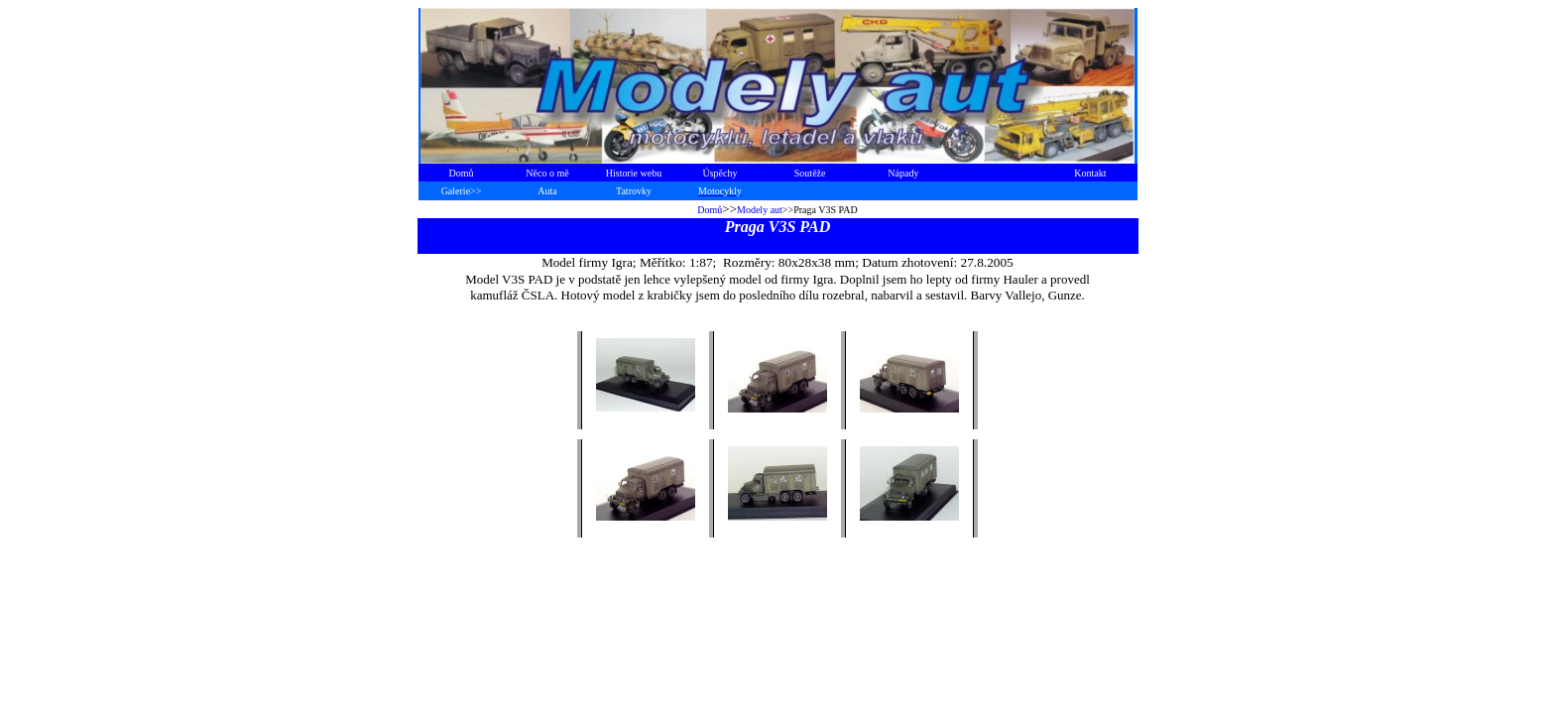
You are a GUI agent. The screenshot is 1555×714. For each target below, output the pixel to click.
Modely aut (759, 209)
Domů (709, 209)
